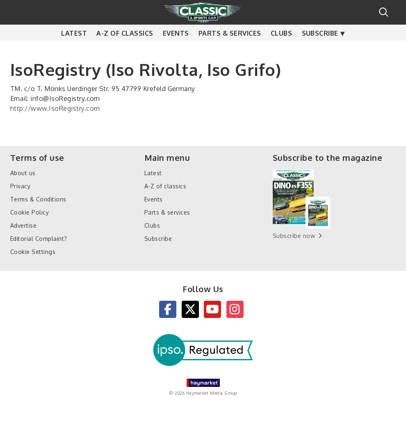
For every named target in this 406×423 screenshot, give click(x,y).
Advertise (23, 225)
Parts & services (229, 49)
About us (23, 172)
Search (383, 12)
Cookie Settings (32, 251)
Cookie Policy (29, 212)
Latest (74, 49)
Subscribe (320, 49)
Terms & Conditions (38, 199)
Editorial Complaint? (38, 238)
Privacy (20, 186)
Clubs (281, 49)
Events (176, 49)
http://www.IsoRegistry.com (55, 108)
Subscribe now (294, 235)
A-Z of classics (124, 49)
